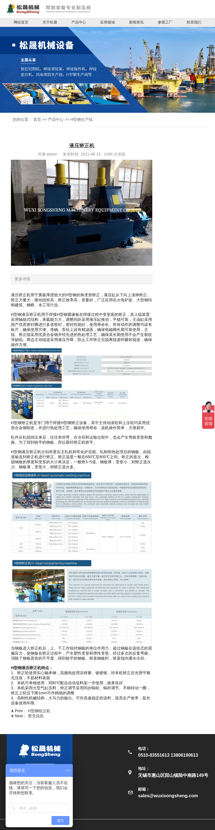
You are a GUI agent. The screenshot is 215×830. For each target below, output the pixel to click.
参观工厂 (165, 22)
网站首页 (21, 22)
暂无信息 (36, 716)
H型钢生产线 (81, 119)
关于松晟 (50, 22)
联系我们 (194, 22)
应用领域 (107, 22)
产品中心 (78, 22)
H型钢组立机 (39, 711)
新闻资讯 (136, 22)
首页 (37, 119)
